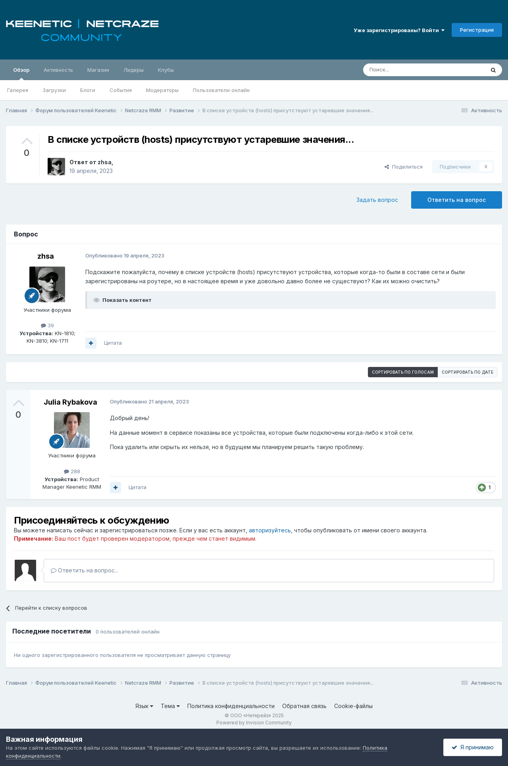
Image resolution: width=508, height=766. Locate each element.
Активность (58, 70)
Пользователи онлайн (221, 90)
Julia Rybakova (70, 402)
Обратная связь (304, 706)
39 (47, 325)
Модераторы (162, 90)
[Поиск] (405, 69)
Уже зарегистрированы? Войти (399, 30)
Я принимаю (473, 747)
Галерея (17, 90)
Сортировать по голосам (403, 372)
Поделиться (404, 166)
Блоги (87, 90)
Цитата (113, 343)
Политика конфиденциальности (231, 706)
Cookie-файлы (353, 706)
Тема (170, 706)
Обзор (21, 73)
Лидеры (133, 70)
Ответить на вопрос (456, 199)
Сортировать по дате (467, 372)
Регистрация (477, 30)
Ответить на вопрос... (84, 570)
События (121, 90)
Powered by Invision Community (254, 723)
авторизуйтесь (270, 530)
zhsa (105, 162)
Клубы (166, 70)
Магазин (98, 70)
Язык (144, 706)
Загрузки (54, 90)
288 (72, 471)
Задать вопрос (377, 199)
